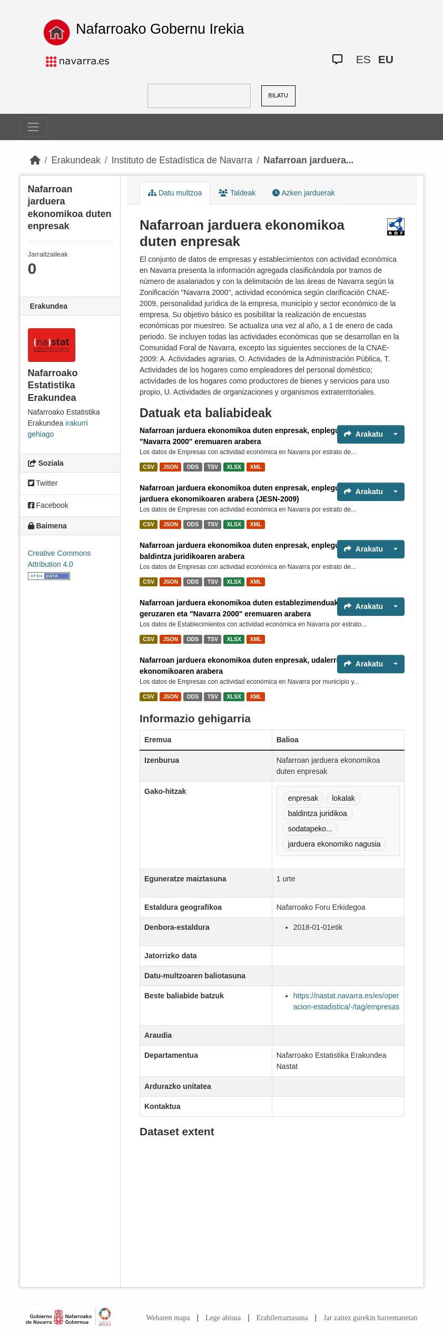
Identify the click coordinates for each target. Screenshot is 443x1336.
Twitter (43, 483)
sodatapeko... (310, 828)
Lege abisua (223, 1318)
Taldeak (237, 193)
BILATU (278, 95)
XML (256, 467)
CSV (148, 467)
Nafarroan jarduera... (308, 160)
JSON (170, 467)
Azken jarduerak (303, 193)
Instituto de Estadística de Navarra (182, 160)
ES (363, 59)
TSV (213, 467)
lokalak (343, 798)
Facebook (48, 505)
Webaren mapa (168, 1318)
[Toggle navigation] (33, 126)
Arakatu (363, 434)
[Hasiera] (35, 160)
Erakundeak (75, 160)
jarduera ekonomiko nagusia (334, 844)
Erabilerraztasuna (282, 1318)
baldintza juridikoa (317, 813)
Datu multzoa (175, 193)
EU (385, 59)
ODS (192, 467)
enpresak (303, 798)
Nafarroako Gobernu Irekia (160, 29)
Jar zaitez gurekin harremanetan (370, 1318)
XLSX (234, 467)
